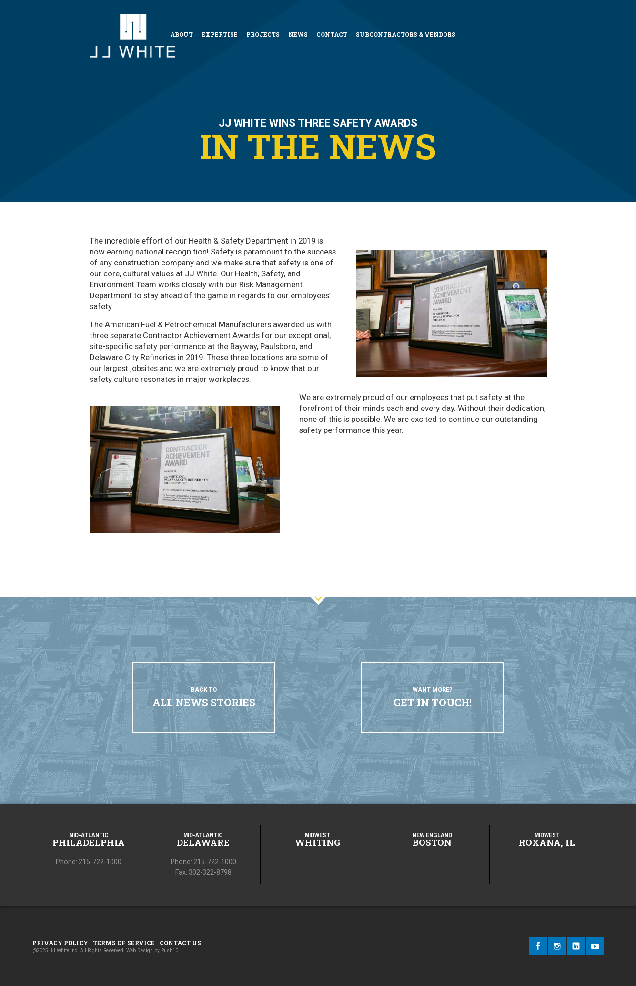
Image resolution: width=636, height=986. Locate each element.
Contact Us (180, 943)
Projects (263, 34)
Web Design (139, 950)
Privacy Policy (60, 943)
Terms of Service (124, 943)
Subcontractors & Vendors (405, 34)
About (181, 34)
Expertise (220, 34)
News (298, 34)
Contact (331, 34)
